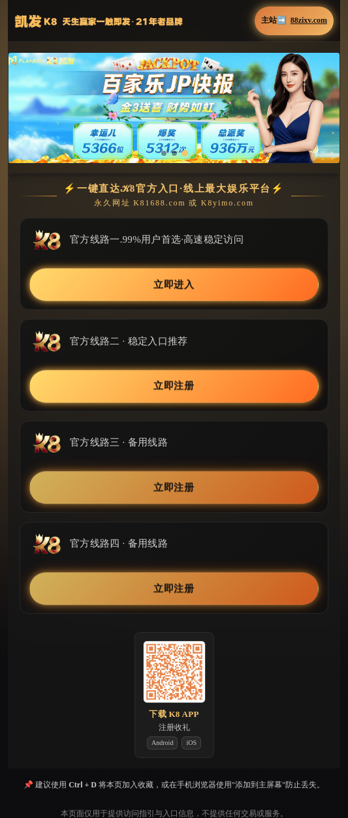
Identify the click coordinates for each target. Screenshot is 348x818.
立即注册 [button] (174, 386)
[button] (174, 108)
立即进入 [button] (174, 285)
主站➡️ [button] (294, 20)
